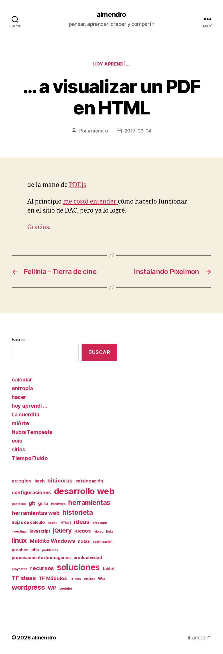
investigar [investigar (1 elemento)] (19, 531)
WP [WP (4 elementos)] (52, 587)
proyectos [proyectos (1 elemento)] (20, 569)
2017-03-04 (138, 131)
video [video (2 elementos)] (89, 578)
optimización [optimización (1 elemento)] (102, 542)
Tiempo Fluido (30, 458)
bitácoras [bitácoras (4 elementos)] (60, 480)
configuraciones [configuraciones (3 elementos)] (31, 492)
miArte (20, 423)
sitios (18, 449)
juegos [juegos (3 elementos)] (82, 531)
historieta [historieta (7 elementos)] (77, 512)
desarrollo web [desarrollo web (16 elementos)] (84, 491)
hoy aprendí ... (111, 64)
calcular (22, 380)
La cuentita (25, 414)
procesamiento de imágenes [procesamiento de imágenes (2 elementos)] (41, 557)
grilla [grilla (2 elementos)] (43, 503)
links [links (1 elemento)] (110, 531)
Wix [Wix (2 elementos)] (101, 578)
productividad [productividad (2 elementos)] (87, 557)
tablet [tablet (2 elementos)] (108, 568)
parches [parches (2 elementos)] (20, 549)
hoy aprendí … (29, 406)
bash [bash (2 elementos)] (40, 480)
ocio (17, 441)
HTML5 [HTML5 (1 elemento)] (65, 523)
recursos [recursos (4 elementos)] (42, 568)
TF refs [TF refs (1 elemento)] (75, 579)
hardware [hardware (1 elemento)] (58, 504)
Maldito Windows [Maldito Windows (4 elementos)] (52, 541)
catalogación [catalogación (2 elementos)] (89, 480)
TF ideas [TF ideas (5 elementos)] (24, 577)
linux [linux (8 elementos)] (19, 540)
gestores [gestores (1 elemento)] (19, 504)
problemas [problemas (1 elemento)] (50, 550)
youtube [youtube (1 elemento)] (66, 589)
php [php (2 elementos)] (35, 549)
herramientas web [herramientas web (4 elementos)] (36, 513)
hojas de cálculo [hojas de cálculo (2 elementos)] (28, 522)
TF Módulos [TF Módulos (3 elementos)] (53, 578)
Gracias (38, 227)
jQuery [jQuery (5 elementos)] (62, 530)
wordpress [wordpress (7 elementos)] (28, 587)
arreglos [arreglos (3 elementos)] (22, 481)
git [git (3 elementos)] (32, 503)
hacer (19, 397)
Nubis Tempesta (32, 432)
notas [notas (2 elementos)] (84, 541)
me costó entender (90, 202)
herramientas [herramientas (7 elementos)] (89, 502)
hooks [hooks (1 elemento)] (52, 523)
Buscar (19, 339)
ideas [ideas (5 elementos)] (82, 521)
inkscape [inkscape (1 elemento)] (100, 523)
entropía (22, 388)
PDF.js (77, 185)
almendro (111, 14)
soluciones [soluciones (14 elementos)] (78, 567)
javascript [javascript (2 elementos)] (40, 530)
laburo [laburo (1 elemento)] (98, 531)
